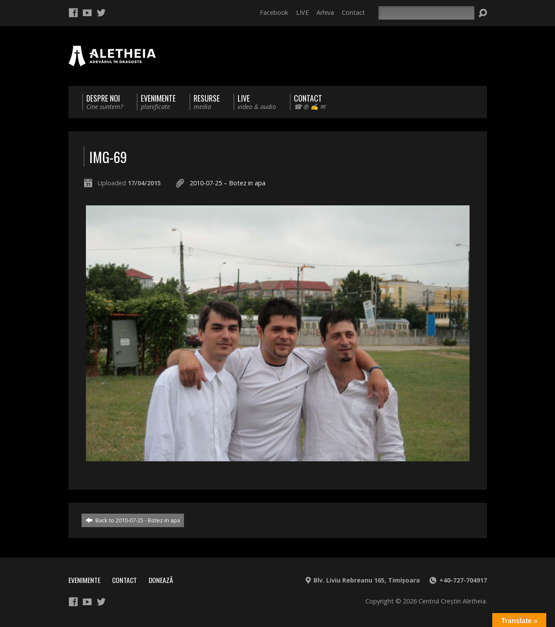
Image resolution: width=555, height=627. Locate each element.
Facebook (274, 12)
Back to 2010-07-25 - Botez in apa (132, 520)
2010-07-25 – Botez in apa (228, 183)
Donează (161, 580)
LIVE (302, 12)
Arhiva (325, 12)
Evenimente (84, 580)
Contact (353, 12)
